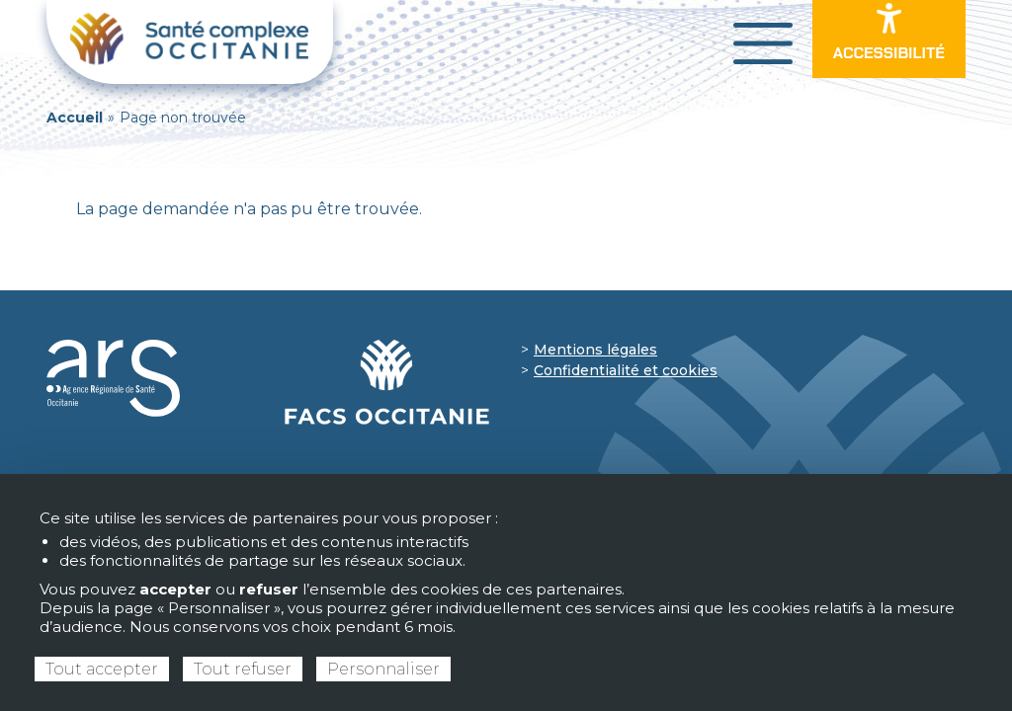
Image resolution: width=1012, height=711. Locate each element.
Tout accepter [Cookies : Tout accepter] (101, 669)
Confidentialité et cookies (625, 370)
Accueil (74, 117)
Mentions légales (595, 349)
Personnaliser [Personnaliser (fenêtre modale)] (383, 669)
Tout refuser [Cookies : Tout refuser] (243, 669)
